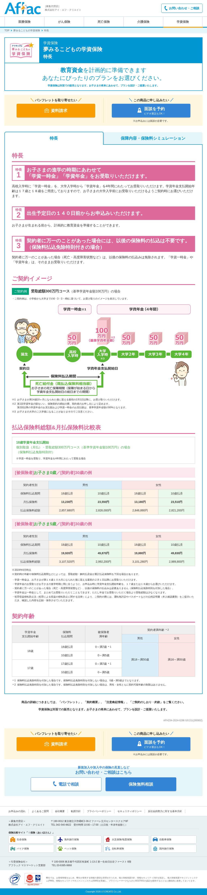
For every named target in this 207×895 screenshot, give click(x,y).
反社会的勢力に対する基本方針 (165, 811)
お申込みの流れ (16, 811)
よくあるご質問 (40, 811)
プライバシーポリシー (99, 811)
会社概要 (60, 811)
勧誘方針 (76, 811)
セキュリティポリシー (129, 811)
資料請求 (56, 110)
